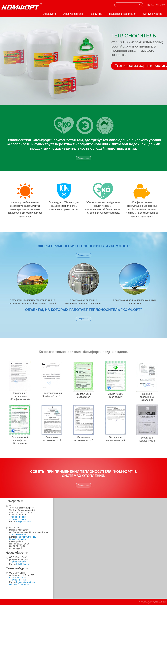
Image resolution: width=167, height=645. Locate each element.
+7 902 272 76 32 (17, 580)
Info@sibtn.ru (22, 564)
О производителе (73, 13)
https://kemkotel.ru (17, 539)
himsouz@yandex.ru (26, 582)
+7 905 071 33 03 (17, 519)
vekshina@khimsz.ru (19, 584)
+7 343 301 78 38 (17, 577)
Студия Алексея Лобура (158, 601)
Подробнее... (83, 158)
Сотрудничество (152, 13)
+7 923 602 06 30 (17, 534)
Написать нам (158, 5)
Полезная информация (122, 13)
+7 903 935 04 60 (17, 562)
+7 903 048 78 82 (17, 517)
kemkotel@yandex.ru (26, 537)
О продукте (49, 13)
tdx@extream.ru (23, 521)
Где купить (96, 13)
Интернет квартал (160, 603)
